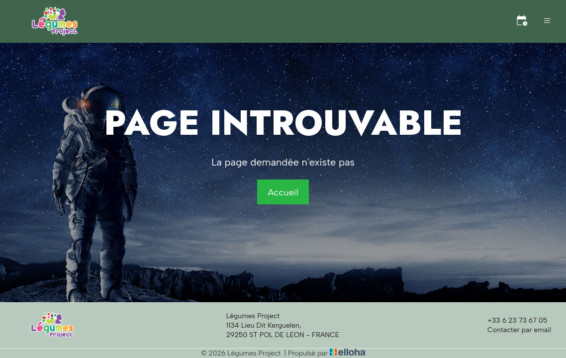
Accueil (283, 192)
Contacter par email (513, 330)
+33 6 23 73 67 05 (511, 320)
